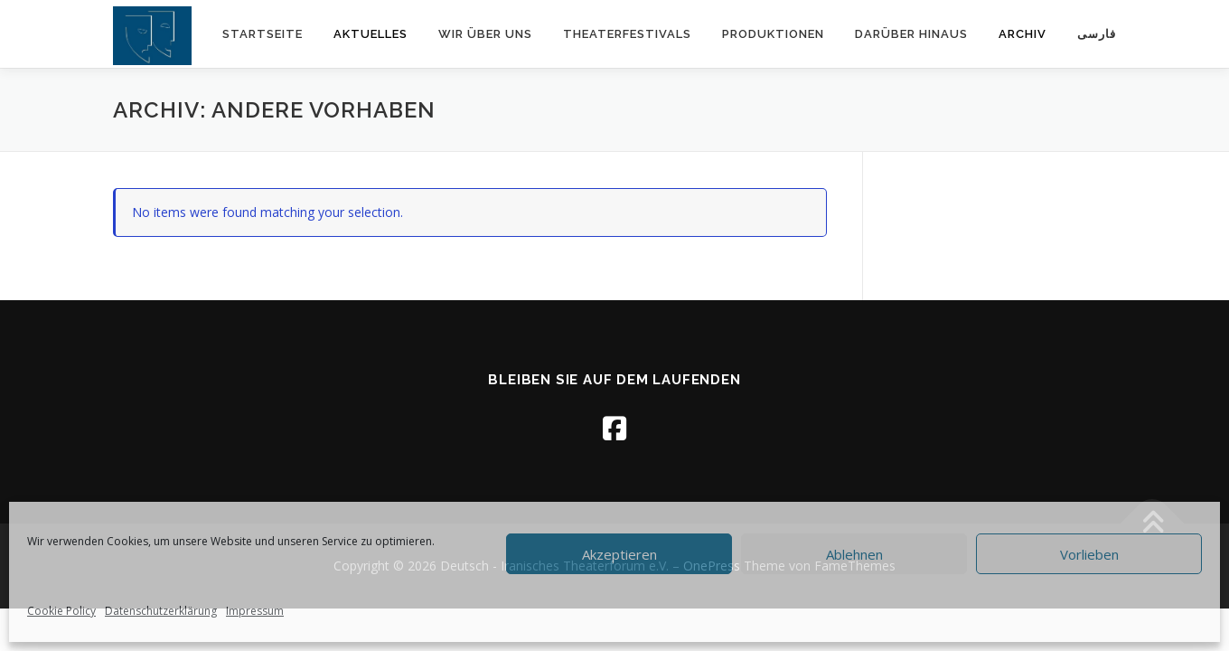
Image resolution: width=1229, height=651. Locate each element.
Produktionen (773, 34)
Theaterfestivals (627, 34)
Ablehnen (854, 554)
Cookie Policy (61, 610)
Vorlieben (1089, 554)
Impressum (255, 610)
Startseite (262, 34)
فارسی (1096, 34)
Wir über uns (485, 34)
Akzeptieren (619, 554)
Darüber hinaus (911, 34)
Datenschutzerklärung (161, 610)
